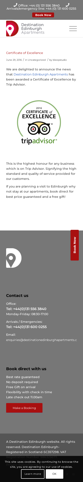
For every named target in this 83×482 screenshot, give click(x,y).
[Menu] (71, 28)
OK (54, 473)
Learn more (33, 473)
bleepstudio (60, 59)
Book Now (43, 15)
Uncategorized (37, 59)
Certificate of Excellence (24, 53)
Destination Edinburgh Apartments (41, 74)
